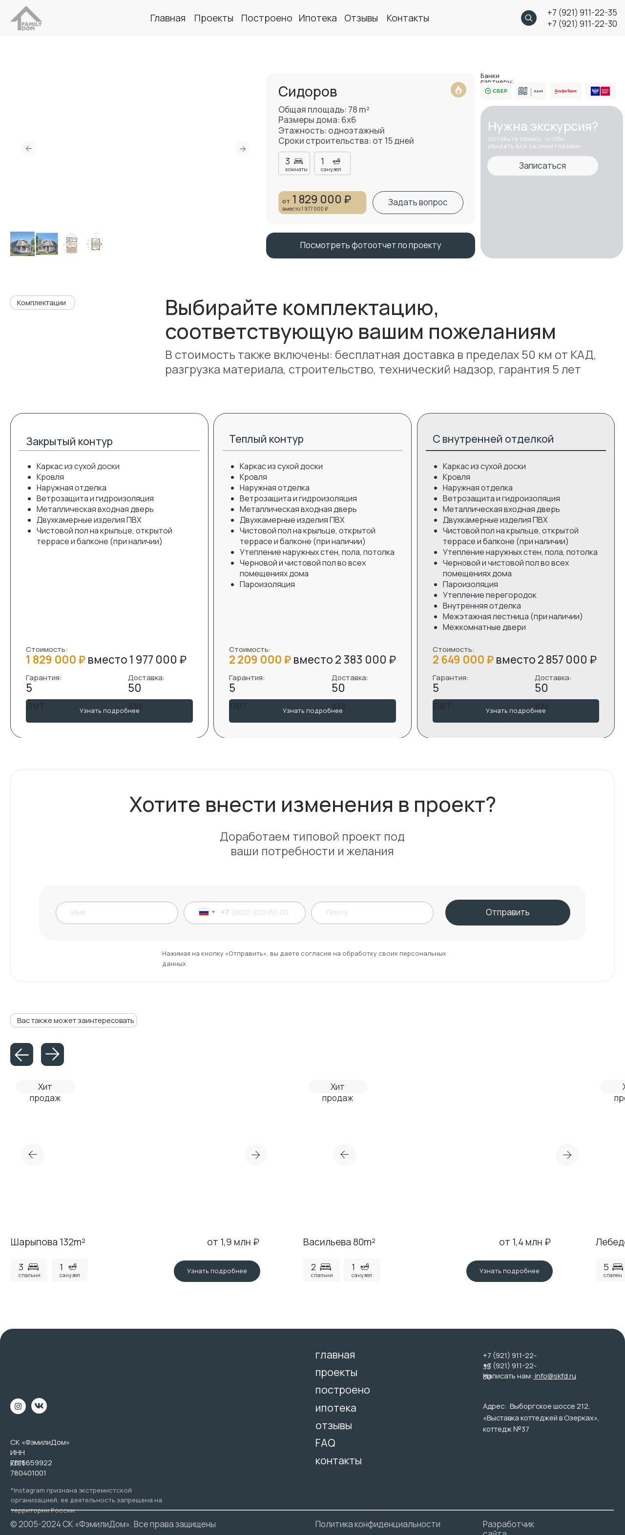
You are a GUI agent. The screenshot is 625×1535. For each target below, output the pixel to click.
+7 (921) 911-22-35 (582, 12)
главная (168, 18)
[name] (121, 912)
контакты (408, 18)
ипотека (318, 18)
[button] (418, 202)
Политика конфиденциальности (377, 1524)
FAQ (325, 1443)
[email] (376, 912)
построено (266, 18)
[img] (26, 1362)
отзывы (361, 18)
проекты (213, 18)
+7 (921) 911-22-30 (582, 23)
